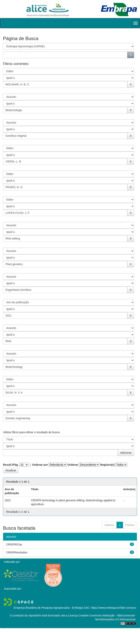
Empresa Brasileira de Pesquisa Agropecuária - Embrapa (48, 607)
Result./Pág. (11, 464)
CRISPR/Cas (14, 544)
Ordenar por (40, 464)
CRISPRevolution (16, 552)
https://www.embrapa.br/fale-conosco (113, 607)
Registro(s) (107, 464)
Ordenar (72, 464)
